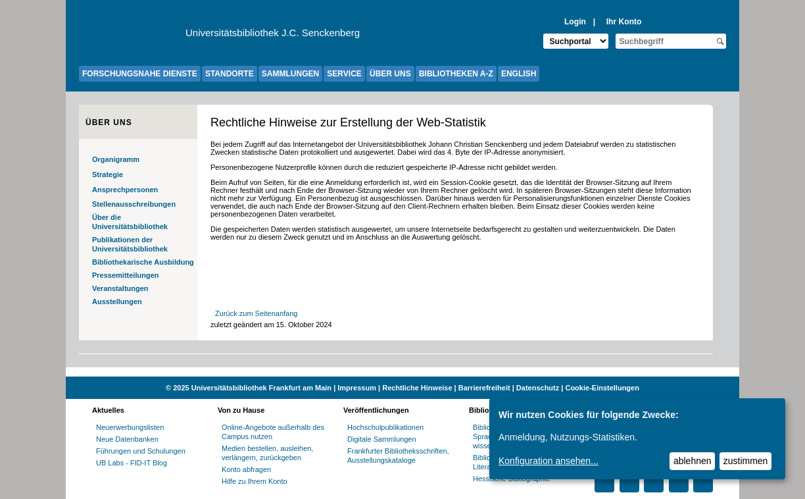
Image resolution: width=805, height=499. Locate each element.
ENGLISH (518, 73)
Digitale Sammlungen (381, 439)
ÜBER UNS (390, 73)
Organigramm (115, 159)
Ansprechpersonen (125, 190)
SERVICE (344, 73)
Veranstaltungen (120, 288)
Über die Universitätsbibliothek (130, 221)
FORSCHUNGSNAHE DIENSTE (139, 73)
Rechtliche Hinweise (417, 388)
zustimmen (745, 461)
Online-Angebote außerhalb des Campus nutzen (273, 431)
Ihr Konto (624, 21)
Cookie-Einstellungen (602, 388)
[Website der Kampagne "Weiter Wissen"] (402, 372)
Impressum (356, 388)
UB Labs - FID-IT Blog (131, 463)
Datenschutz (537, 388)
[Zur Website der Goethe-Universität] (132, 36)
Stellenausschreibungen (134, 204)
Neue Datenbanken (127, 439)
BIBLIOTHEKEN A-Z (456, 73)
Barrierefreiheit (484, 388)
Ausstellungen (117, 301)
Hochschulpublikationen (385, 427)
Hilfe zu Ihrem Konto (254, 481)
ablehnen (692, 461)
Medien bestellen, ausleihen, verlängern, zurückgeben (267, 452)
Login (575, 21)
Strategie (107, 174)
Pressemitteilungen (125, 275)
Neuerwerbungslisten (130, 427)
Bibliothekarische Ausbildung (143, 262)
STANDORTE (229, 73)
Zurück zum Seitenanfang (256, 313)
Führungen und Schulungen (140, 451)
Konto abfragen (246, 469)
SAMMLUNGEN (290, 73)
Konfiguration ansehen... (548, 460)
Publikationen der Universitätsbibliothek (130, 244)
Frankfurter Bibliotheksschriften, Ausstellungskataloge (398, 455)
